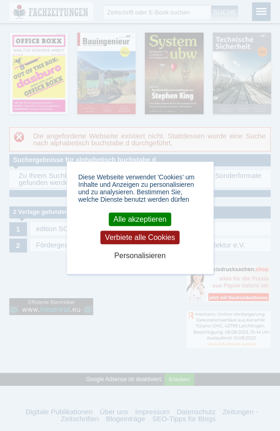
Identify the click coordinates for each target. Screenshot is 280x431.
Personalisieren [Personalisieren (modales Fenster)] (139, 256)
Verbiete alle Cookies (140, 237)
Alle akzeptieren (140, 219)
